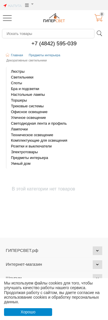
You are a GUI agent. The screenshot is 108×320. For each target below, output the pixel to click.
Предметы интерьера (44, 55)
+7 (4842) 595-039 (54, 43)
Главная (17, 55)
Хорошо (27, 312)
